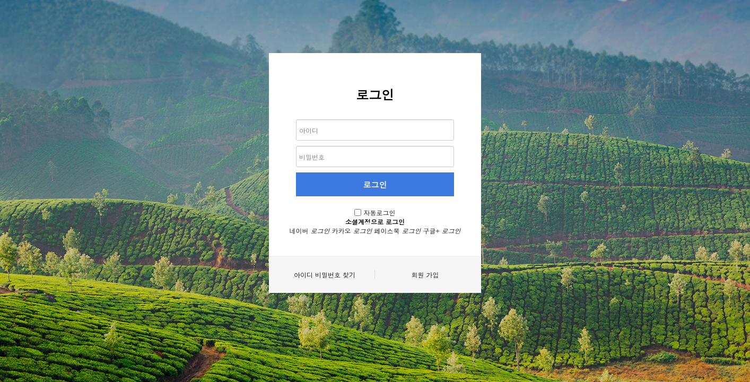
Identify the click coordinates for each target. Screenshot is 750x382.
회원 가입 (425, 274)
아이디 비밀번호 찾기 (324, 274)
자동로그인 (380, 212)
